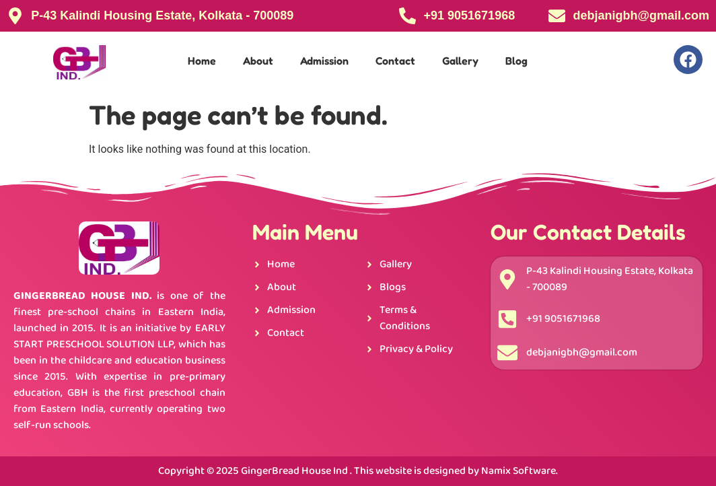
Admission (324, 60)
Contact (395, 60)
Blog (516, 60)
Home (202, 60)
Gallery (460, 60)
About (258, 60)
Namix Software (518, 470)
